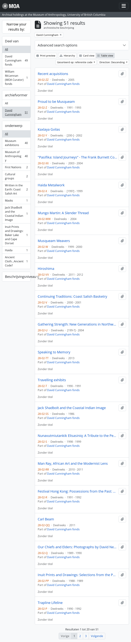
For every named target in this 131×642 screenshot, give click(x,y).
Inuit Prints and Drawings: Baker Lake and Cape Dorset (16, 235)
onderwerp (13, 125)
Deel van (12, 41)
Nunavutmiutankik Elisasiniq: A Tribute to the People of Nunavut (77, 436)
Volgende (97, 636)
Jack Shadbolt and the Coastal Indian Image (16, 214)
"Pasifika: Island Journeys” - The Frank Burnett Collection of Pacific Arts (77, 157)
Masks (16, 201)
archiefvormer (16, 95)
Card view (86, 55)
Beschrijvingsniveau (18, 276)
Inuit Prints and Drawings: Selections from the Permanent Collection (77, 575)
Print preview (45, 55)
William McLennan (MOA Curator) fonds (16, 78)
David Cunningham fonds (16, 60)
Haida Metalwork (51, 185)
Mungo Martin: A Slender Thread (63, 213)
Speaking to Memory (54, 352)
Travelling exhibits (52, 380)
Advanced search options (57, 45)
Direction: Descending (112, 62)
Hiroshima (46, 269)
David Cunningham (16, 112)
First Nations (16, 168)
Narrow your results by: (16, 27)
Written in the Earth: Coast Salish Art (16, 189)
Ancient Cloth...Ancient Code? (16, 261)
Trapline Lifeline (50, 603)
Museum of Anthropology (16, 156)
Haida (16, 251)
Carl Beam (46, 519)
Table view (105, 55)
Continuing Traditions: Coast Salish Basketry (72, 296)
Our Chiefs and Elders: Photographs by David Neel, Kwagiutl (77, 547)
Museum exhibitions (16, 143)
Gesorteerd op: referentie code (75, 62)
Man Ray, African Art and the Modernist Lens (73, 463)
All (6, 49)
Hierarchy (67, 55)
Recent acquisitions (53, 74)
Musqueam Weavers (54, 241)
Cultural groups (16, 176)
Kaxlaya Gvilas (49, 129)
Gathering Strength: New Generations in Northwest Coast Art (77, 324)
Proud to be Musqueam (56, 102)
